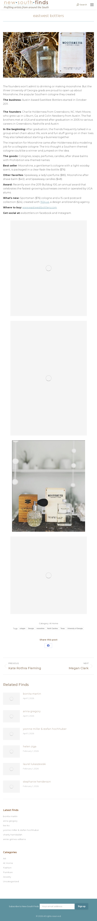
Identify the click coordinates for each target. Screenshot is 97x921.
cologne (22, 628)
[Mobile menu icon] (92, 5)
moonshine (41, 628)
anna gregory (31, 711)
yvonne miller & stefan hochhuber (45, 728)
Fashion (7, 867)
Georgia (31, 628)
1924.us (44, 202)
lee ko (6, 825)
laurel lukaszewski (34, 764)
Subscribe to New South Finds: (42, 906)
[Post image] (11, 699)
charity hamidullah (12, 834)
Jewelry (7, 876)
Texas (62, 628)
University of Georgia (75, 628)
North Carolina (52, 628)
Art (4, 858)
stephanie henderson (37, 781)
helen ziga (29, 746)
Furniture (8, 872)
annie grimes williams (14, 839)
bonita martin (32, 693)
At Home (53, 623)
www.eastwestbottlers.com (39, 207)
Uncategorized (11, 881)
